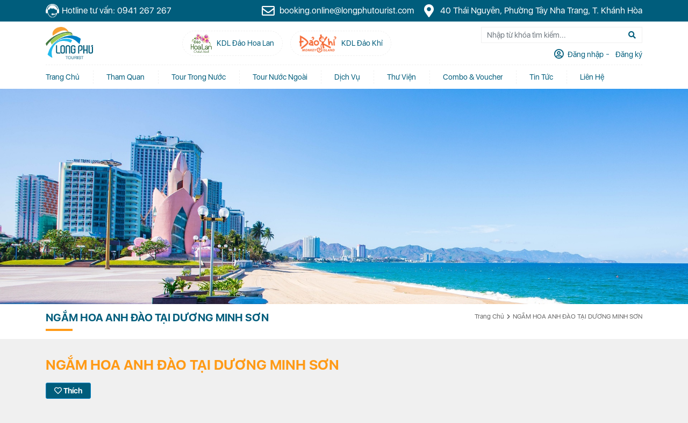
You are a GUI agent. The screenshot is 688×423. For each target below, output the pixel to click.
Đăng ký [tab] (628, 54)
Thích (68, 390)
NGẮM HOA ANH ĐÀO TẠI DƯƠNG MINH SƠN (577, 316)
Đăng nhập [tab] (585, 54)
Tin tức (541, 77)
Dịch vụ (347, 77)
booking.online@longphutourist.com (337, 11)
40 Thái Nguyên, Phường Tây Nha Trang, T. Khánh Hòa (532, 11)
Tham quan (125, 77)
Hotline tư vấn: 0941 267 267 (108, 11)
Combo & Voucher (473, 77)
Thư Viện (401, 77)
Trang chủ (63, 77)
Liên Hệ (592, 77)
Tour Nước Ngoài (280, 77)
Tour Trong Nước (198, 77)
